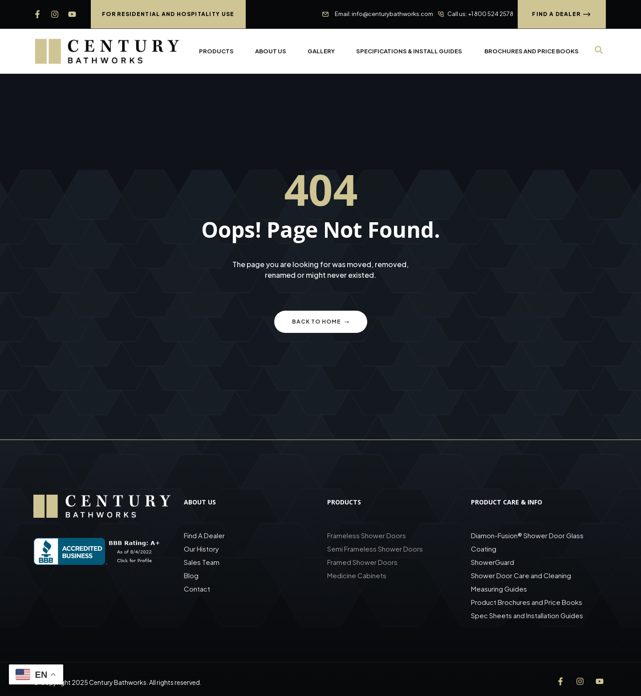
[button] (168, 14)
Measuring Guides (499, 588)
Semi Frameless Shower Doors (375, 548)
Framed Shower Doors (362, 562)
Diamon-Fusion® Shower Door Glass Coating (527, 542)
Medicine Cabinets (356, 575)
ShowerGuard (492, 562)
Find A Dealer (204, 535)
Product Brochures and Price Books (526, 602)
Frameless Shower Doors (366, 535)
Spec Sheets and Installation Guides (527, 615)
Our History (201, 548)
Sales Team (201, 562)
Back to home (320, 321)
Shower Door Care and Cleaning (521, 575)
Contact (197, 588)
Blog (191, 575)
